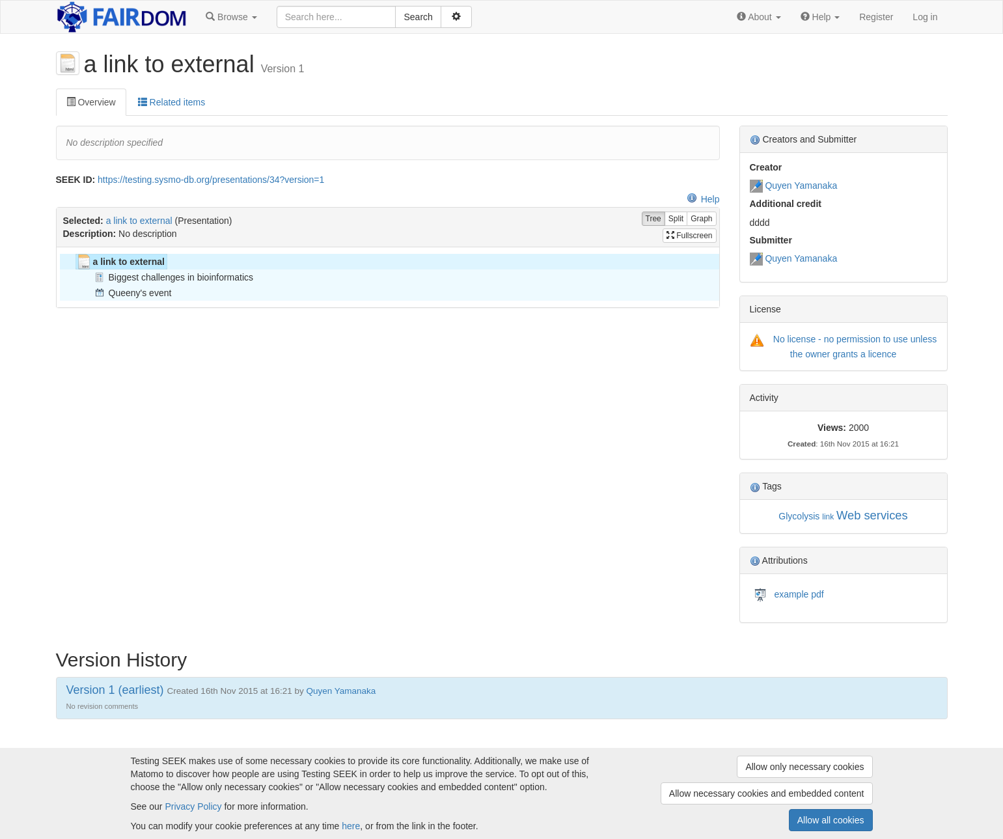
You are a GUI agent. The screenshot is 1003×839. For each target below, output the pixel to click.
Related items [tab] (171, 102)
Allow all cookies (830, 820)
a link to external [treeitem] (120, 261)
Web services (872, 515)
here (351, 826)
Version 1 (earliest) (115, 689)
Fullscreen (689, 235)
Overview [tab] (91, 102)
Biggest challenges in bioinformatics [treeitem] (173, 277)
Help (703, 199)
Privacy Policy (193, 806)
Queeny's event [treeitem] (132, 293)
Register (876, 17)
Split (675, 219)
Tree (653, 219)
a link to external (139, 220)
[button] (231, 17)
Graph (701, 219)
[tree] (387, 277)
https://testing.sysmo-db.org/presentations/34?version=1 (211, 179)
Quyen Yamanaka (801, 185)
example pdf (798, 593)
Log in (925, 17)
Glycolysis (798, 516)
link (828, 516)
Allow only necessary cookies (804, 767)
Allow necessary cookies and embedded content (766, 793)
